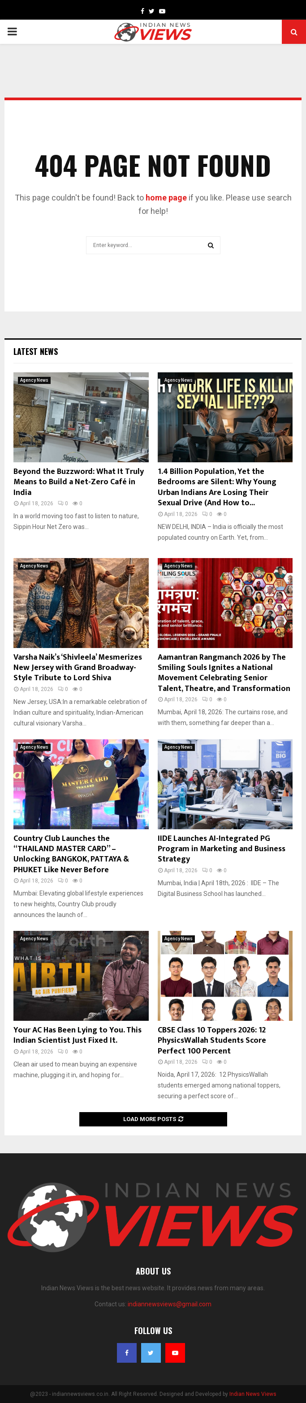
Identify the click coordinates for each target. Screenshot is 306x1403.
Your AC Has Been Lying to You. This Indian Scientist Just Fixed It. (77, 1035)
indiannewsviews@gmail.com (169, 1304)
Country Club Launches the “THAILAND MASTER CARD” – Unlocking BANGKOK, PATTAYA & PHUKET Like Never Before (71, 854)
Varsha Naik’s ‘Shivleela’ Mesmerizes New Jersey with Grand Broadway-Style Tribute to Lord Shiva (77, 668)
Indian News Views (252, 1394)
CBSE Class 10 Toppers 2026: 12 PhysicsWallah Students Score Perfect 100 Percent (212, 1040)
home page (166, 197)
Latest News (35, 351)
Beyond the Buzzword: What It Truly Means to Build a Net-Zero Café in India (78, 482)
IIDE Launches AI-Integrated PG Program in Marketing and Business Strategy (221, 849)
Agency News (34, 380)
